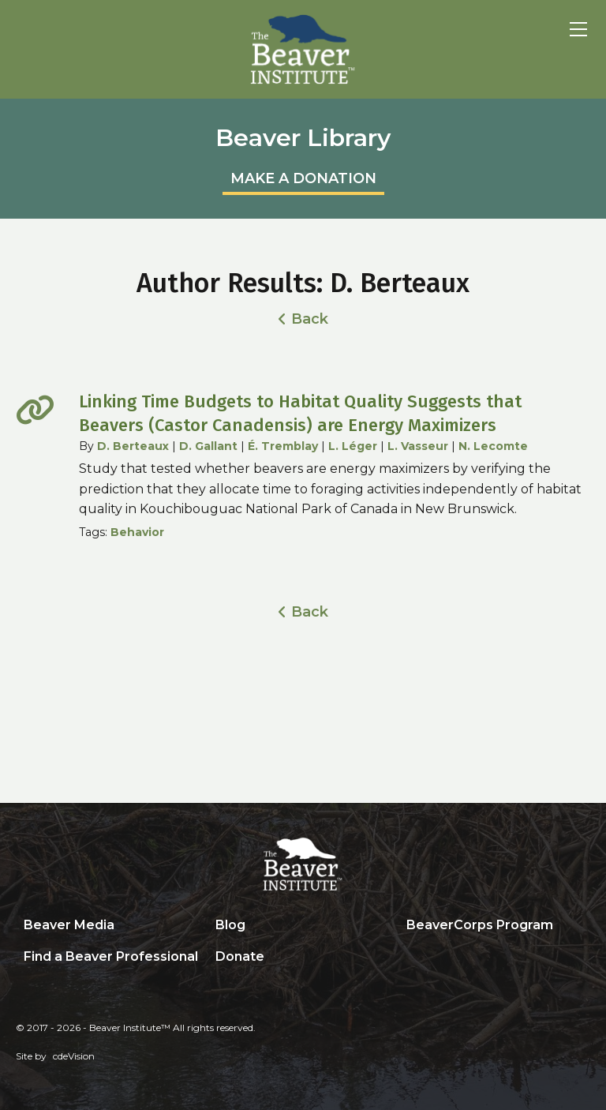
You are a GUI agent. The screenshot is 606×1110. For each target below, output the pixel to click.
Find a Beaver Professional (111, 956)
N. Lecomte (493, 446)
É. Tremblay (283, 446)
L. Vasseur (417, 446)
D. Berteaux (133, 446)
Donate (239, 956)
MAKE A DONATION (303, 178)
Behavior (137, 532)
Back (309, 319)
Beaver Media (69, 924)
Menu (578, 29)
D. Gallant (208, 446)
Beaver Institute (303, 49)
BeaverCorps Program (479, 924)
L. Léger (352, 446)
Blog (230, 924)
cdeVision (74, 1056)
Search (410, 957)
